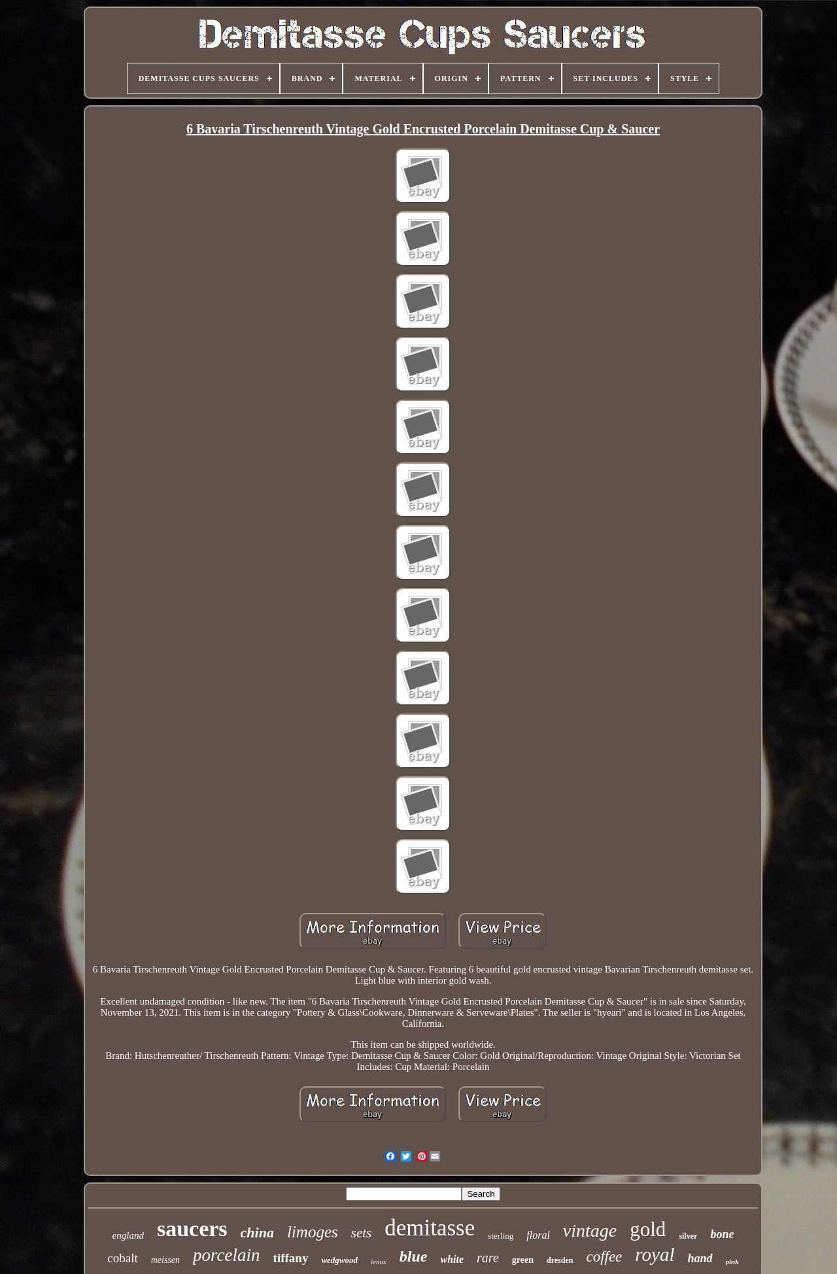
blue (414, 1256)
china (257, 1232)
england (128, 1235)
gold (648, 1229)
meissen (165, 1260)
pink (732, 1261)
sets (361, 1233)
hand (699, 1258)
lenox (378, 1261)
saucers (192, 1228)
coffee (604, 1256)
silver (688, 1236)
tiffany (291, 1258)
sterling (500, 1236)
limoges (312, 1232)
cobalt (122, 1258)
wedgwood (339, 1260)
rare (488, 1257)
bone (722, 1234)
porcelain (226, 1255)
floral (538, 1235)
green (523, 1260)
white (452, 1259)
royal (654, 1254)
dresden (560, 1260)
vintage (590, 1230)
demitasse (429, 1228)
